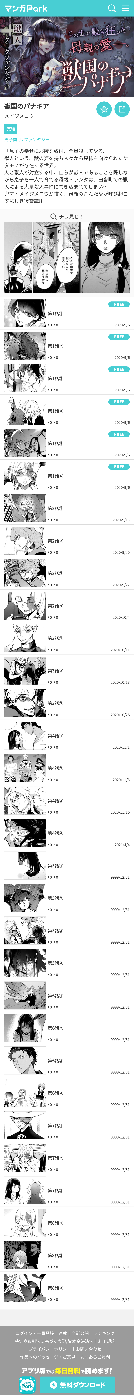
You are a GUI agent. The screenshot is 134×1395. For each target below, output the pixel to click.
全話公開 (80, 1333)
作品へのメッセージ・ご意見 (47, 1357)
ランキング (104, 1333)
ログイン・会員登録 (34, 1333)
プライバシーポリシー (49, 1349)
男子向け (12, 139)
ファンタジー (37, 139)
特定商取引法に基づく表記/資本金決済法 (54, 1341)
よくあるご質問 (95, 1357)
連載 (62, 1333)
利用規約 (106, 1341)
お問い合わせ (89, 1349)
